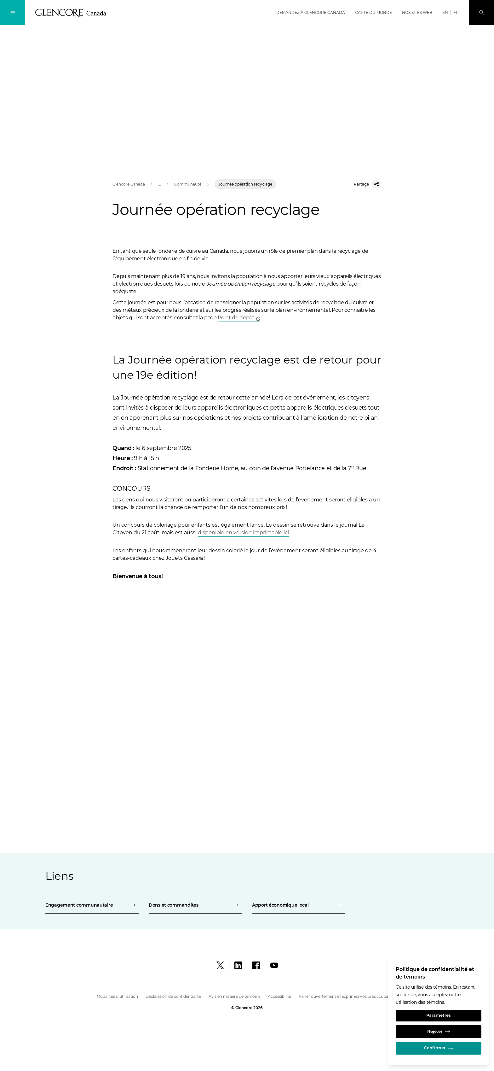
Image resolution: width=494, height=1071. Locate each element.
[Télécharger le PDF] (243, 533)
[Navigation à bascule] (12, 12)
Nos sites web (417, 12)
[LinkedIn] (238, 965)
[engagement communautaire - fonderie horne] (92, 905)
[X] (220, 965)
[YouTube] (274, 965)
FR (456, 12)
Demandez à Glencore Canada (310, 12)
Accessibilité (279, 996)
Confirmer (438, 1047)
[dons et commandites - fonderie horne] (195, 905)
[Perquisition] (481, 12)
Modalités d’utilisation (117, 996)
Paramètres (438, 1011)
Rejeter (438, 1029)
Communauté (187, 184)
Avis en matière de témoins (234, 996)
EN (445, 12)
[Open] (239, 318)
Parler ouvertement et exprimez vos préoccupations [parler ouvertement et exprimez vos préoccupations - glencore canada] (348, 996)
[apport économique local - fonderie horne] (298, 905)
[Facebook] (256, 965)
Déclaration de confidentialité (173, 996)
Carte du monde (373, 12)
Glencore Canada (128, 184)
